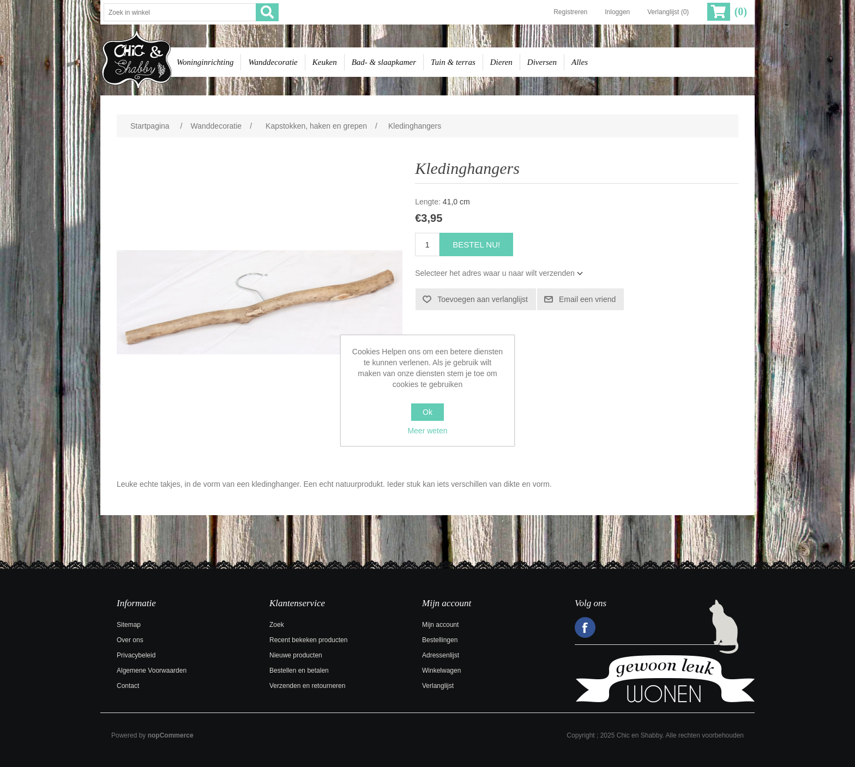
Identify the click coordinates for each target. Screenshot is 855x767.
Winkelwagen (441, 670)
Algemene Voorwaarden (151, 670)
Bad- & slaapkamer (384, 62)
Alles (579, 62)
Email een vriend (587, 299)
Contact (128, 686)
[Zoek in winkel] (180, 12)
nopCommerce (171, 735)
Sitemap (129, 625)
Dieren (501, 62)
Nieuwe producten (295, 655)
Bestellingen (439, 640)
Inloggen (617, 12)
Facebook (585, 627)
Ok (427, 412)
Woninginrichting (205, 62)
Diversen (542, 62)
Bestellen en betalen (299, 670)
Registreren (570, 12)
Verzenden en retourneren (307, 686)
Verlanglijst (438, 686)
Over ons (130, 640)
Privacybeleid (136, 655)
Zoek (276, 625)
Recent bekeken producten (308, 640)
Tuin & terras (453, 62)
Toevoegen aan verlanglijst (482, 299)
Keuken (324, 62)
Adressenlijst (440, 655)
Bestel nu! (476, 244)
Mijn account (440, 625)
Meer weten (427, 430)
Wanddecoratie (272, 62)
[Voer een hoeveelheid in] (427, 244)
